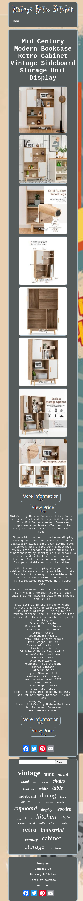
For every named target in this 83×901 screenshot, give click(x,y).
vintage (29, 773)
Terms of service (43, 880)
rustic (61, 802)
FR (47, 885)
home (63, 797)
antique (49, 802)
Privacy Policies (43, 874)
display (47, 809)
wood (25, 781)
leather (29, 789)
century (31, 839)
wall (32, 823)
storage (34, 846)
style (65, 817)
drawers (45, 783)
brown (25, 802)
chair (53, 823)
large (28, 818)
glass (35, 782)
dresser (21, 823)
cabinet (51, 838)
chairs (59, 781)
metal (63, 774)
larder (64, 823)
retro (29, 829)
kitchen (46, 816)
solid (42, 823)
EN (39, 885)
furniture (54, 848)
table (57, 788)
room (18, 819)
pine (38, 802)
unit (49, 774)
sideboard (27, 796)
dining (48, 795)
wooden (64, 809)
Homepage (42, 863)
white (43, 788)
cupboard (25, 808)
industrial (52, 830)
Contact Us (43, 869)
